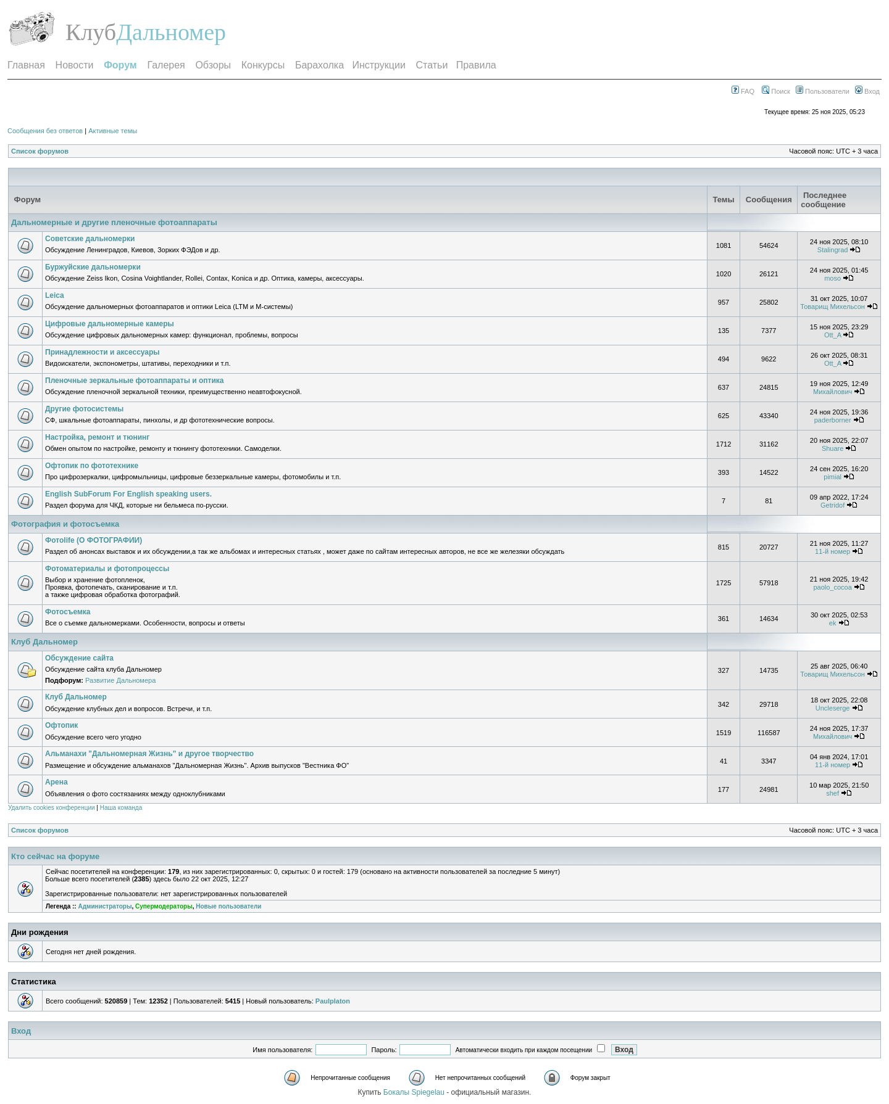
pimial (832, 476)
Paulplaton (332, 1001)
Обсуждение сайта (79, 658)
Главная (26, 65)
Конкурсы (263, 65)
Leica (54, 295)
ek (833, 623)
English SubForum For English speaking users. (128, 494)
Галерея (166, 65)
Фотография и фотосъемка (65, 524)
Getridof (832, 505)
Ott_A (832, 335)
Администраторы (104, 906)
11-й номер (832, 551)
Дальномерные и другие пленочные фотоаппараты (114, 222)
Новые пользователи (228, 906)
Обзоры (213, 65)
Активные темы (112, 130)
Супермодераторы (164, 906)
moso (832, 278)
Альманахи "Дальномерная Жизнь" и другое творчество (149, 753)
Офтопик (61, 725)
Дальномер (171, 32)
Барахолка (319, 65)
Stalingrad (832, 249)
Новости (75, 65)
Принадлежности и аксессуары (102, 352)
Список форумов (40, 151)
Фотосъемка (68, 612)
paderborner (832, 420)
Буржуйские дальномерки (93, 267)
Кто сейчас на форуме (55, 856)
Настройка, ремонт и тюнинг (97, 437)
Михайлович (832, 391)
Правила (476, 65)
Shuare (832, 448)
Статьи (432, 65)
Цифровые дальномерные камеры (109, 323)
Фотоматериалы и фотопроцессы (107, 568)
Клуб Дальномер (44, 641)
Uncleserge (833, 708)
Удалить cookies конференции (51, 807)
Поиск (776, 91)
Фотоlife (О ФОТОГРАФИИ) (93, 540)
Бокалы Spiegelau (414, 1092)
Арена (56, 782)
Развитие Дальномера (120, 680)
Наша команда (121, 807)
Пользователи (822, 91)
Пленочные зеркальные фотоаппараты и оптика (134, 380)
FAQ (743, 91)
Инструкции (378, 65)
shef (832, 793)
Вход (867, 91)
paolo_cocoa (832, 587)
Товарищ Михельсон (832, 306)
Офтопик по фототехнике (91, 465)
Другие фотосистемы (84, 409)
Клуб (90, 32)
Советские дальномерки (90, 238)
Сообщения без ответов (45, 130)
